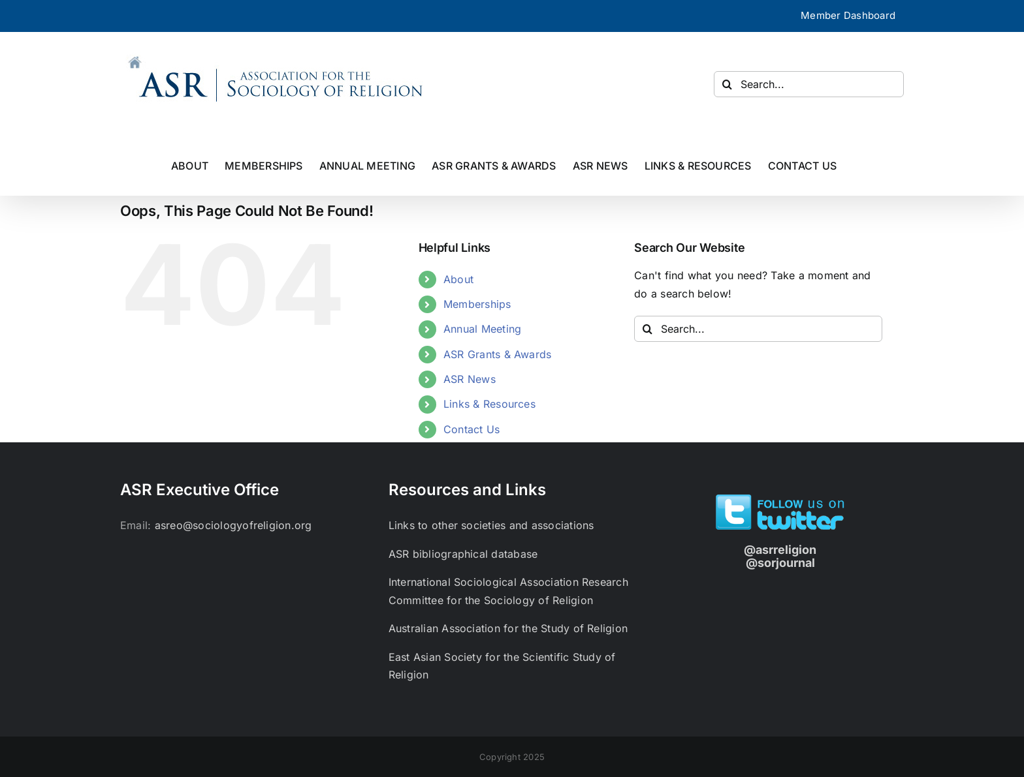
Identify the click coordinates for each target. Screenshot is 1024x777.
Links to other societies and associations (491, 525)
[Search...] (809, 84)
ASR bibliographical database (463, 553)
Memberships (477, 304)
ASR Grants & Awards (497, 354)
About (458, 279)
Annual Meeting (482, 328)
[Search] (727, 84)
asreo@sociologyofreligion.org (233, 525)
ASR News (469, 379)
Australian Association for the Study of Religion (508, 628)
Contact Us (471, 429)
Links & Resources (489, 403)
